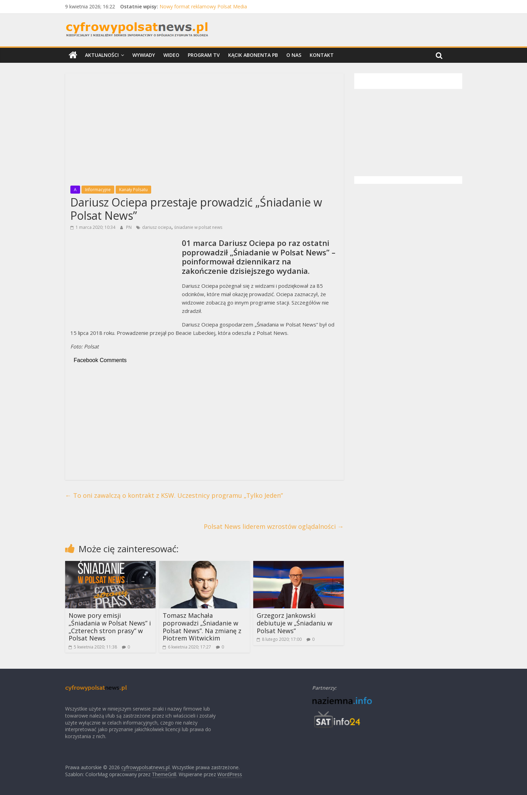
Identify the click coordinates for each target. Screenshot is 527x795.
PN (129, 227)
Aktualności (102, 55)
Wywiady (143, 55)
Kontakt (322, 55)
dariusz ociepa (156, 227)
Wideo (171, 55)
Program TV (204, 55)
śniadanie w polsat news (198, 227)
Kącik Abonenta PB (253, 55)
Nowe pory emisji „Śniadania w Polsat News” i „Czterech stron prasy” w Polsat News (110, 626)
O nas (293, 55)
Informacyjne (98, 190)
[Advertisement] (204, 127)
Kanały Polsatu (133, 190)
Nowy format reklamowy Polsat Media (203, 6)
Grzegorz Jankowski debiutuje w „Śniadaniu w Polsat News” (294, 623)
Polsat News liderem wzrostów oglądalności (274, 526)
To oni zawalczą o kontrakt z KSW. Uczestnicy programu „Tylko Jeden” (174, 495)
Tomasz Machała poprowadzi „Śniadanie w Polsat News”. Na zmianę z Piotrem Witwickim (202, 626)
